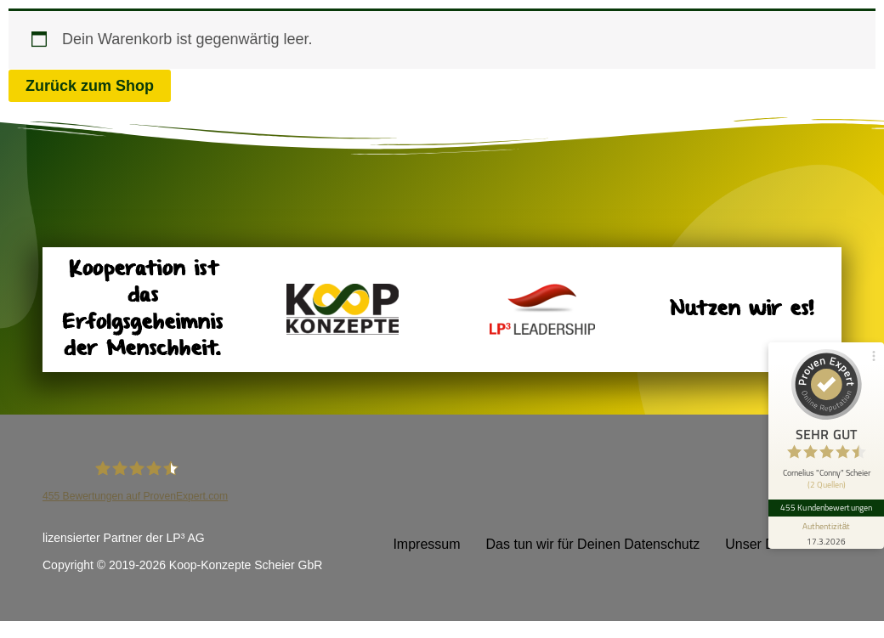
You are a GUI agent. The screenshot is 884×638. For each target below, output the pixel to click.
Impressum (426, 544)
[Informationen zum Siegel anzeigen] (826, 533)
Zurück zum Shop (90, 85)
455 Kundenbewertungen (826, 508)
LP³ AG (186, 538)
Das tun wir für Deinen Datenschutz (593, 544)
